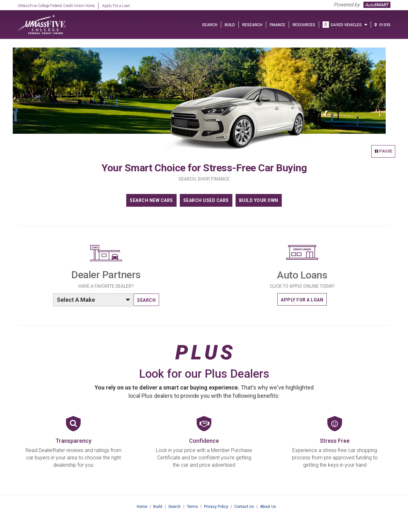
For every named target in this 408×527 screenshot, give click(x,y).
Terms (192, 506)
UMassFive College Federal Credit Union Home (56, 6)
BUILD (230, 25)
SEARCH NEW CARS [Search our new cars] (151, 200)
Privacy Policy (216, 506)
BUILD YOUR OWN (258, 200)
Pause (384, 151)
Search (174, 506)
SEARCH (209, 25)
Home (142, 506)
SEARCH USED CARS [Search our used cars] (206, 200)
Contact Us (244, 506)
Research (252, 25)
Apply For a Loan (116, 6)
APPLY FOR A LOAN (302, 299)
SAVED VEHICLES (345, 25)
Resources (304, 25)
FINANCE (277, 25)
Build (157, 506)
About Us (268, 506)
